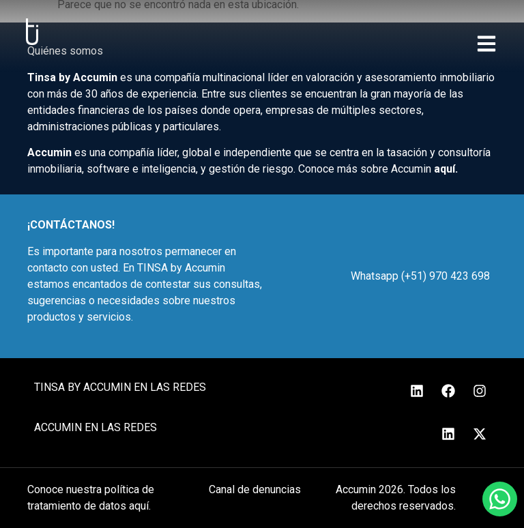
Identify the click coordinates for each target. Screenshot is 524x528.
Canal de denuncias (255, 489)
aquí (444, 168)
